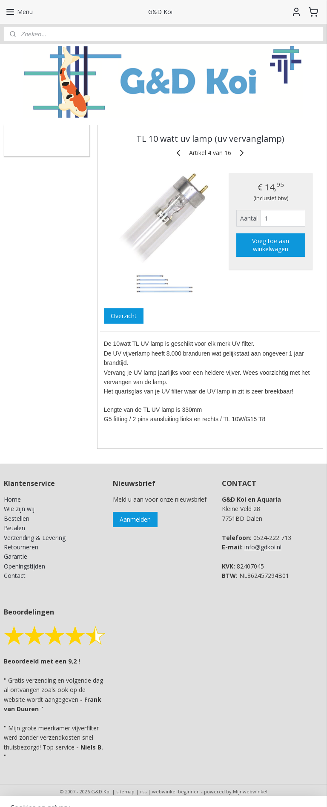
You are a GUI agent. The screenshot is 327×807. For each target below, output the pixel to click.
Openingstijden (24, 566)
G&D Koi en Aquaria (41, 136)
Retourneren (21, 547)
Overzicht (124, 316)
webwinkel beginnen (176, 791)
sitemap (125, 791)
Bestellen (16, 518)
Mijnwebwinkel (250, 791)
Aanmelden (135, 519)
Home (12, 499)
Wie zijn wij (19, 509)
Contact (15, 576)
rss (143, 791)
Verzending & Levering (35, 538)
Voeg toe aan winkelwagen (271, 245)
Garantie (15, 556)
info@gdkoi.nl (262, 547)
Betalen (14, 528)
